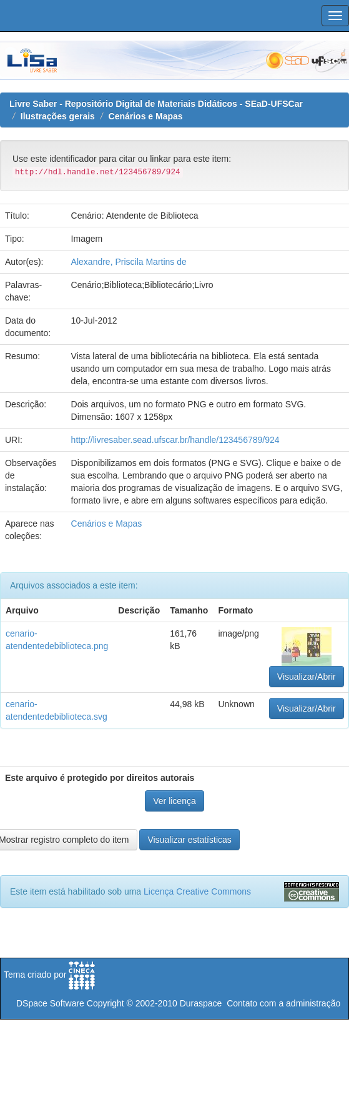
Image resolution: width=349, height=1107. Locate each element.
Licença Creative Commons (197, 891)
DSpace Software (50, 1003)
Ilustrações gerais (58, 116)
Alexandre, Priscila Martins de (129, 262)
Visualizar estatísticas (189, 840)
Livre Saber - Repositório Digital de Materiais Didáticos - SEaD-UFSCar (156, 104)
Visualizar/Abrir (306, 677)
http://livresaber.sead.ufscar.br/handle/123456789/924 (175, 440)
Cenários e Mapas (146, 116)
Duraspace (201, 1003)
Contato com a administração (283, 1003)
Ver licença (174, 801)
